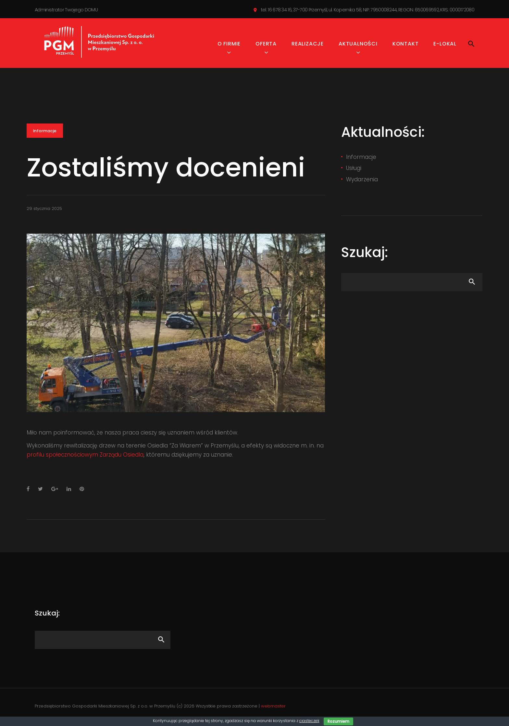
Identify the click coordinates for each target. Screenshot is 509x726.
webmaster (273, 708)
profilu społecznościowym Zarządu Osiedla (85, 456)
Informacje (45, 133)
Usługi (353, 170)
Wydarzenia (362, 181)
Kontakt (405, 45)
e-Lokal (444, 45)
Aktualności (358, 45)
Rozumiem (338, 721)
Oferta (266, 45)
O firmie (229, 45)
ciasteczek (309, 720)
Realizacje (308, 45)
